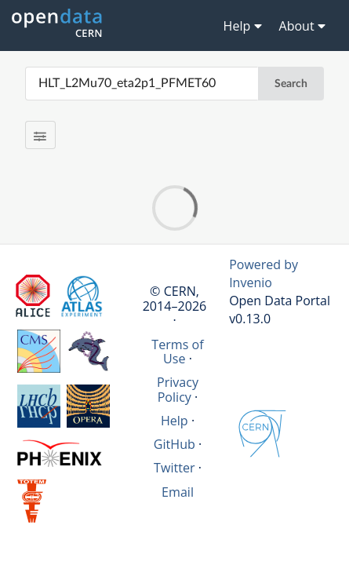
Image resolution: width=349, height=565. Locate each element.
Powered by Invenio (263, 273)
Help (174, 420)
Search (290, 83)
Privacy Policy (177, 389)
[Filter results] (40, 135)
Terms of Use (177, 351)
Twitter (174, 467)
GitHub (174, 444)
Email (178, 492)
